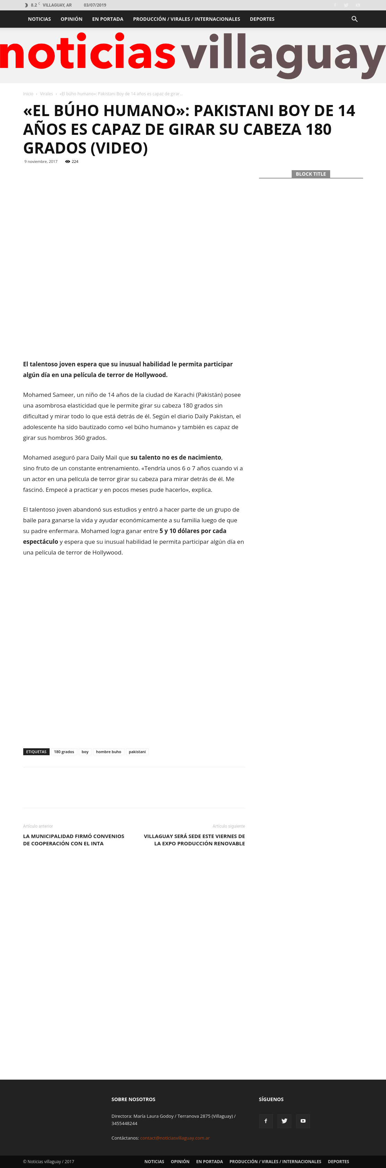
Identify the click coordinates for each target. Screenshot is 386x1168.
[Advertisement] (134, 341)
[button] (354, 20)
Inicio (28, 94)
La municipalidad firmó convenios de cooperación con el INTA (74, 840)
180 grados (64, 751)
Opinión (72, 19)
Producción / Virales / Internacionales (186, 19)
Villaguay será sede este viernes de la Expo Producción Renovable (194, 840)
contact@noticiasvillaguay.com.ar (175, 1138)
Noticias (39, 19)
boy (85, 751)
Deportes (262, 19)
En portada (107, 19)
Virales (46, 94)
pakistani (137, 751)
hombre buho (108, 751)
